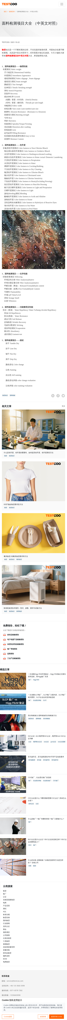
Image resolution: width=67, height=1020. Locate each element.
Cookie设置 (8, 1017)
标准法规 (6, 914)
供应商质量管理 (9, 947)
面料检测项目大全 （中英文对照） (28, 12)
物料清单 (6, 956)
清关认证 (6, 926)
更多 (63, 406)
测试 (4, 908)
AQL (4, 911)
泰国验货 (6, 944)
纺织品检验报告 (13, 635)
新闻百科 (12, 12)
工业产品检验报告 (14, 658)
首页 (5, 12)
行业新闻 (6, 923)
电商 (4, 903)
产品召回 (6, 905)
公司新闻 (6, 935)
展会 (4, 929)
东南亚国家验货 (9, 900)
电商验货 (6, 962)
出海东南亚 (7, 938)
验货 (4, 891)
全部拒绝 (43, 1017)
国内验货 (6, 920)
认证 (4, 897)
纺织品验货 (7, 953)
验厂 (4, 894)
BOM (5, 959)
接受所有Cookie (56, 1017)
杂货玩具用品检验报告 (15, 644)
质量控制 (6, 950)
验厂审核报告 (12, 649)
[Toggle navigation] (62, 4)
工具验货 (6, 941)
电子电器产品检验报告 (15, 639)
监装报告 (10, 653)
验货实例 (6, 917)
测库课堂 (6, 932)
